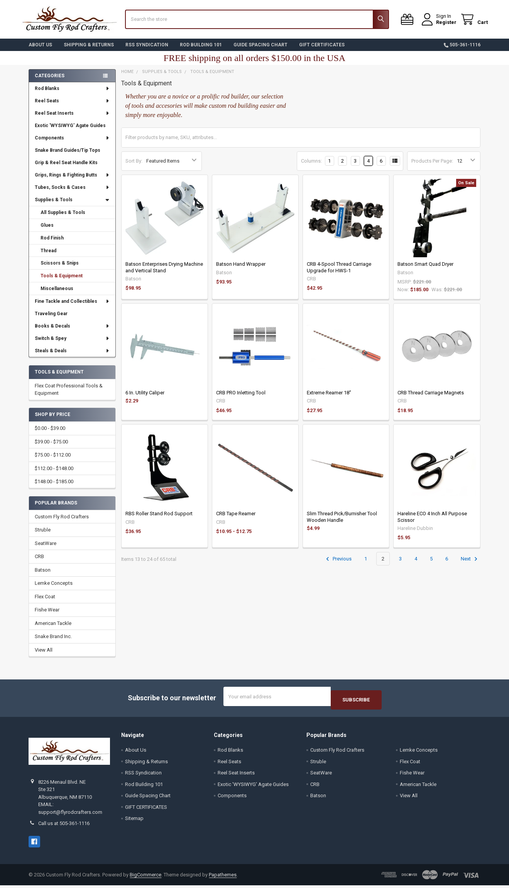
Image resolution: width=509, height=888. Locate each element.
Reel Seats (72, 106)
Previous (338, 565)
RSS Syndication (146, 50)
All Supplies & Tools (63, 218)
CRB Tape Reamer (235, 519)
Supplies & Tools (72, 205)
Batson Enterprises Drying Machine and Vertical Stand (164, 273)
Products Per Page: (432, 167)
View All (43, 656)
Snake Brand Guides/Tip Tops (67, 156)
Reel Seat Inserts (72, 119)
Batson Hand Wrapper (240, 270)
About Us (40, 50)
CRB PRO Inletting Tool (240, 398)
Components (72, 143)
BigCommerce (145, 877)
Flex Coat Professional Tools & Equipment (69, 395)
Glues (47, 231)
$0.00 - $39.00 (50, 434)
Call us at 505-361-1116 (64, 826)
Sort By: (133, 167)
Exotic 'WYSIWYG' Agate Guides (70, 131)
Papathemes (223, 877)
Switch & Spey (72, 344)
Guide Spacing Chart (260, 50)
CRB (39, 562)
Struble (43, 535)
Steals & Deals (72, 356)
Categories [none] (49, 81)
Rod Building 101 (201, 50)
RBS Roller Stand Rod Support (159, 519)
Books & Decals (72, 331)
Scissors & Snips (60, 269)
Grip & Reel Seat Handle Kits (66, 168)
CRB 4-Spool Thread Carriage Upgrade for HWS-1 (339, 273)
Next (470, 565)
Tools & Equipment (62, 281)
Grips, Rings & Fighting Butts (72, 180)
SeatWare (45, 549)
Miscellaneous (57, 294)
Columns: (311, 167)
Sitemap (134, 820)
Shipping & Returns (89, 50)
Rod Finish (52, 243)
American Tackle (53, 629)
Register (439, 26)
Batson (43, 576)
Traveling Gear (51, 319)
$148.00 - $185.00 (54, 487)
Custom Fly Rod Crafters (62, 522)
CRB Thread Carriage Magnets (430, 398)
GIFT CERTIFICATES (322, 50)
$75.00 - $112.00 (53, 461)
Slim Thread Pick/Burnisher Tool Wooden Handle (342, 522)
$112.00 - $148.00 (54, 474)
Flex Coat (45, 602)
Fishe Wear (47, 615)
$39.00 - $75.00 (51, 447)
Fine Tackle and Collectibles (72, 307)
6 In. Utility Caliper (144, 398)
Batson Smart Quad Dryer (425, 270)
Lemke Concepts (54, 589)
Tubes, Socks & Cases (72, 193)
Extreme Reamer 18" (329, 398)
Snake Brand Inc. (53, 642)
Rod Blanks (72, 94)
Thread (48, 256)
